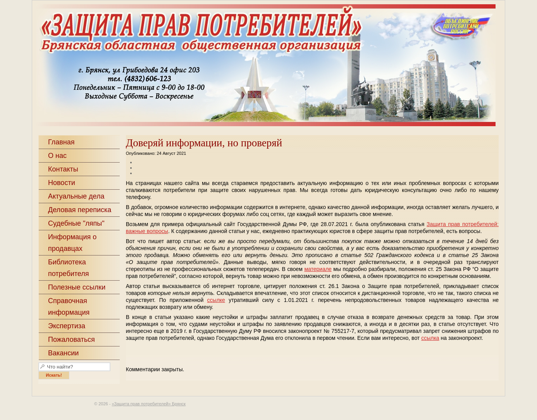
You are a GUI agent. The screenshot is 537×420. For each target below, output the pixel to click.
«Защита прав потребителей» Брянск (284, 66)
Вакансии (63, 353)
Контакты (63, 169)
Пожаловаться (71, 339)
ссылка (430, 338)
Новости (61, 183)
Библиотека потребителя (68, 268)
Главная (61, 142)
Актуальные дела (76, 196)
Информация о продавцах (72, 242)
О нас (57, 155)
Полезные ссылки (76, 287)
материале (318, 269)
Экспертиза (66, 326)
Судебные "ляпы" (76, 223)
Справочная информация (69, 306)
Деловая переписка (79, 210)
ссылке (216, 300)
